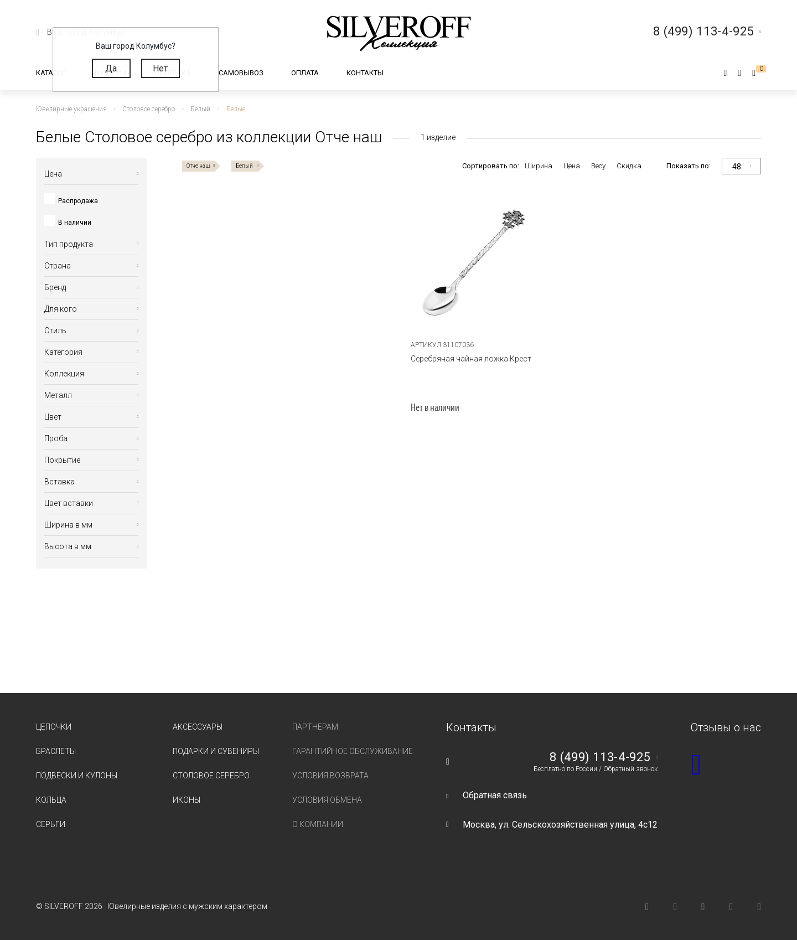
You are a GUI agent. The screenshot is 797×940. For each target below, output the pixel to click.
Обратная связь (495, 795)
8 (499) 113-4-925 (600, 757)
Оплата (305, 73)
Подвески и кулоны (76, 775)
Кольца (51, 800)
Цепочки (53, 726)
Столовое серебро (211, 775)
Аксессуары (197, 726)
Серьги (50, 824)
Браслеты (56, 751)
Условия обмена (327, 800)
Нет (160, 68)
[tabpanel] (472, 263)
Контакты (365, 73)
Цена (571, 166)
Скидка (629, 166)
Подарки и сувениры (216, 751)
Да (111, 68)
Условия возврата (330, 775)
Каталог (51, 73)
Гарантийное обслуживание (352, 751)
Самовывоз (241, 73)
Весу (598, 166)
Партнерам (315, 726)
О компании (317, 824)
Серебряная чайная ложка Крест (471, 358)
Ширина (538, 166)
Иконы (186, 800)
